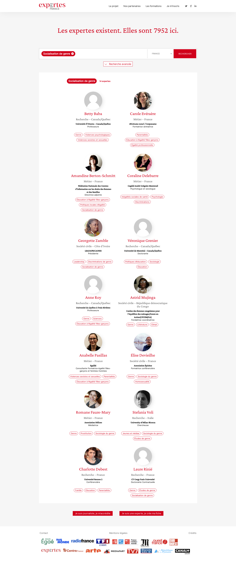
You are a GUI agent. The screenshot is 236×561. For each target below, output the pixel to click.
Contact (44, 533)
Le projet (113, 6)
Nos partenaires (132, 6)
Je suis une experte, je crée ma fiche (141, 513)
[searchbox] (107, 53)
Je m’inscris (173, 6)
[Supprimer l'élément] (72, 53)
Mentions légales (118, 533)
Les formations (153, 6)
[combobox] (93, 53)
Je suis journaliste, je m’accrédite (92, 513)
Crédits (192, 533)
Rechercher (184, 54)
